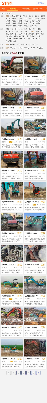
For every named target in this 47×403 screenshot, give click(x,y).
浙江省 (24, 16)
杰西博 (21, 36)
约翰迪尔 (31, 34)
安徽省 (30, 16)
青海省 (26, 25)
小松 (11, 29)
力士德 (15, 36)
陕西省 (14, 23)
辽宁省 (32, 23)
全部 (7, 16)
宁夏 (31, 25)
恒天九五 (22, 38)
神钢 (29, 29)
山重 (26, 36)
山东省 (38, 21)
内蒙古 (26, 23)
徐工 (39, 29)
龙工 (42, 31)
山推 (32, 38)
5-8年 (23, 44)
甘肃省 (20, 25)
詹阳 (14, 41)
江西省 (43, 16)
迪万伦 (15, 38)
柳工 (22, 31)
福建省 (36, 16)
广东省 (20, 18)
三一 (34, 29)
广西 (25, 18)
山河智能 (9, 36)
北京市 (20, 21)
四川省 (36, 18)
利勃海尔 (33, 36)
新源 (42, 34)
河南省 (8, 23)
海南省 (14, 21)
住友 (13, 31)
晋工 (11, 34)
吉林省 (38, 23)
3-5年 (18, 44)
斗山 (20, 29)
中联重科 (9, 38)
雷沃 (7, 34)
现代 (17, 31)
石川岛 (38, 38)
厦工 (16, 34)
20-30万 (26, 48)
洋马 (25, 34)
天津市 (20, 23)
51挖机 (2, 13)
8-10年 (28, 44)
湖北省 (8, 18)
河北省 (26, 21)
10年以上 (35, 44)
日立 (16, 29)
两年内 (12, 44)
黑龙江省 (9, 25)
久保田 (32, 31)
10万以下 (13, 48)
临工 (26, 31)
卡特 (25, 29)
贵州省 (43, 18)
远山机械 (9, 41)
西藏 (14, 25)
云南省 (8, 21)
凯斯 (38, 36)
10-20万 (20, 48)
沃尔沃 (8, 31)
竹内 (37, 34)
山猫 (28, 38)
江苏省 (18, 16)
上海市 (12, 16)
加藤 (37, 31)
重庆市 (30, 18)
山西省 (32, 21)
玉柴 (20, 34)
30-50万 (33, 48)
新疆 (35, 25)
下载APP (41, 3)
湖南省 (14, 18)
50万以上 (40, 48)
